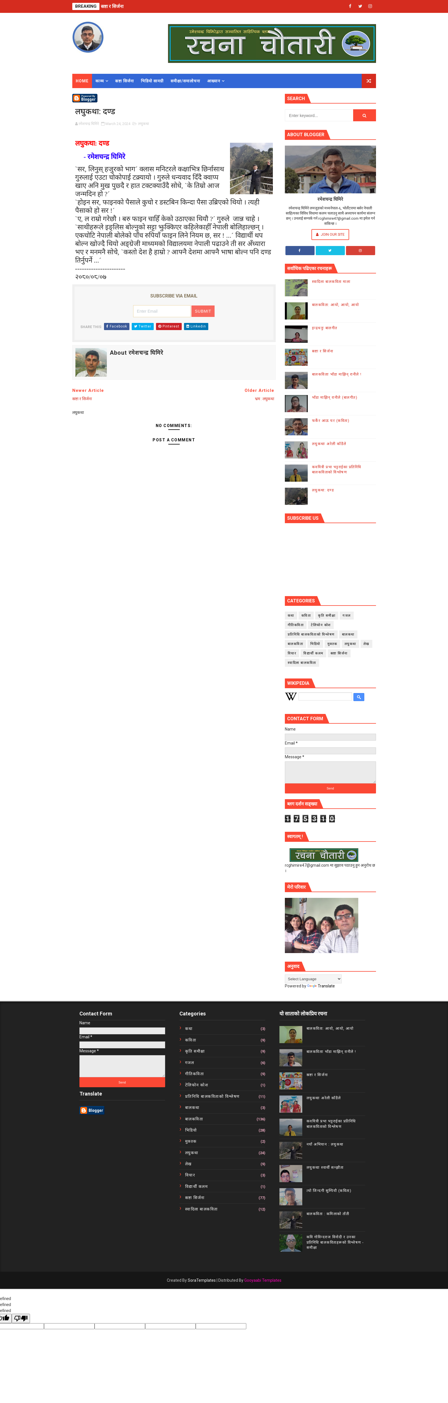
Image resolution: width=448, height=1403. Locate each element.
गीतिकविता (296, 625)
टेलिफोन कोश (321, 625)
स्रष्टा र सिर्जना (112, 6)
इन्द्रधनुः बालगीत (324, 328)
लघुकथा (143, 124)
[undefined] (21, 1318)
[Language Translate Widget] (313, 979)
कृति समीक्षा (326, 616)
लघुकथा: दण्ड (323, 490)
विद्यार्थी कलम (313, 653)
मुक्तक (332, 644)
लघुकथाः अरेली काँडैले (329, 444)
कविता (306, 616)
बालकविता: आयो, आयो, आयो (335, 305)
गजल (347, 616)
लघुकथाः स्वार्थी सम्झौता (325, 1167)
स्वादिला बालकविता (302, 663)
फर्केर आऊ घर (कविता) (331, 420)
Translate (321, 986)
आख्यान (213, 81)
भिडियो (315, 644)
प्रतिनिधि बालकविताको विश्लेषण (311, 634)
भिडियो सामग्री (152, 81)
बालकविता (295, 644)
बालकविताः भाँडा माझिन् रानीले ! (337, 374)
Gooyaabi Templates (262, 1280)
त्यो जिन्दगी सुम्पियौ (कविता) (329, 1190)
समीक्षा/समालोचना (185, 81)
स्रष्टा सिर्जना (124, 81)
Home (82, 81)
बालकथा (348, 634)
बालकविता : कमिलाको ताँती (328, 1214)
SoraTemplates (202, 1280)
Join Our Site (330, 234)
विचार (292, 653)
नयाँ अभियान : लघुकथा (325, 1144)
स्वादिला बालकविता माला (331, 281)
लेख (366, 644)
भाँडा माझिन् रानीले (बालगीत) (335, 397)
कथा (291, 616)
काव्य (99, 81)
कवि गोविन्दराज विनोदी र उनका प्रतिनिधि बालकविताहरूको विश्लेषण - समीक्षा (335, 1242)
